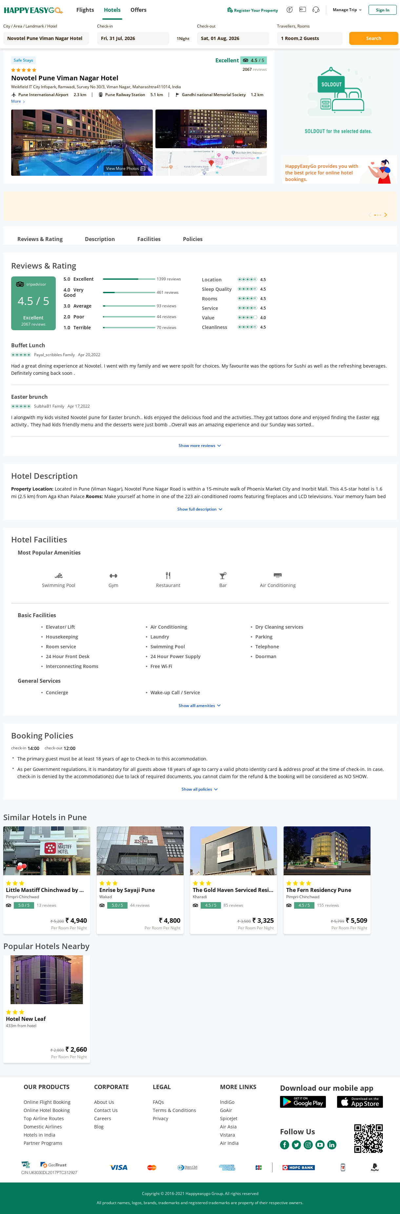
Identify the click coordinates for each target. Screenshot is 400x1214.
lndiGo (227, 1102)
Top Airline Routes (44, 1118)
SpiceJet (228, 1118)
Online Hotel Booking (47, 1110)
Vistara (227, 1135)
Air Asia (228, 1126)
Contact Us (106, 1110)
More (18, 101)
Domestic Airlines (43, 1126)
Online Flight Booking (47, 1102)
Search (373, 38)
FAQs (158, 1102)
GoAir (226, 1110)
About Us (104, 1102)
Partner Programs (43, 1143)
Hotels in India (39, 1135)
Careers (102, 1118)
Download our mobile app (326, 1088)
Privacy (160, 1118)
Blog (99, 1126)
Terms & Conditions (174, 1110)
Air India (229, 1143)
